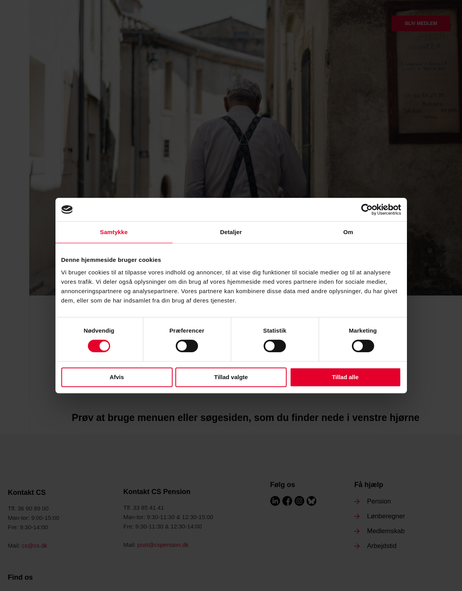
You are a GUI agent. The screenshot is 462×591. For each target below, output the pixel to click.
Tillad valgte (231, 377)
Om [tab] (348, 232)
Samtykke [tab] (114, 232)
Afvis (117, 377)
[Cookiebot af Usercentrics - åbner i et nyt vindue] (367, 209)
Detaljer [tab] (231, 232)
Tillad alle (345, 377)
